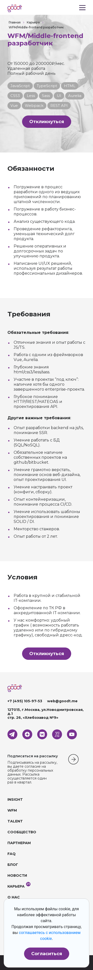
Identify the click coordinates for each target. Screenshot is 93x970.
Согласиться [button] (46, 953)
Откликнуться (46, 121)
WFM (12, 810)
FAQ (11, 854)
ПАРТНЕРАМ (19, 843)
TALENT (15, 821)
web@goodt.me (62, 701)
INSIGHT (15, 799)
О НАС (13, 897)
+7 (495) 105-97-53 (24, 701)
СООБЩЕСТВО (21, 832)
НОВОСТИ (17, 875)
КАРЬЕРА (16, 886)
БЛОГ (12, 864)
